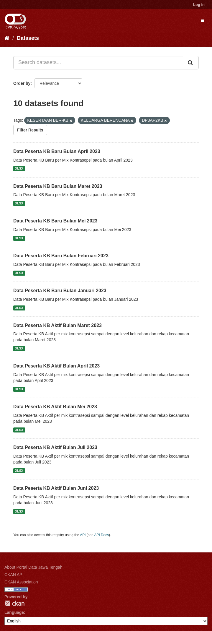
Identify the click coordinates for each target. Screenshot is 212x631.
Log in (199, 4)
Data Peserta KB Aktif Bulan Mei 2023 (55, 406)
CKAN (14, 603)
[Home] (6, 38)
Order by (21, 83)
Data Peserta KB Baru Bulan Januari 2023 (59, 290)
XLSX (19, 168)
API (83, 535)
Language (14, 612)
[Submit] (191, 62)
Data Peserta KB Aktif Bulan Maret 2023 (57, 325)
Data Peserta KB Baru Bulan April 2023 (56, 151)
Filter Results (30, 130)
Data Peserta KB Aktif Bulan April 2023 (56, 365)
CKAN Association (21, 582)
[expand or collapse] (203, 20)
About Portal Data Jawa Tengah (33, 567)
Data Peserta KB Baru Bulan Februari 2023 (61, 255)
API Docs (101, 535)
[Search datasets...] (98, 62)
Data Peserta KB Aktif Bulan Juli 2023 (55, 447)
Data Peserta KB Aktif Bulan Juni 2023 (56, 488)
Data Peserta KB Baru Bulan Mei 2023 (55, 220)
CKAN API (14, 574)
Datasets (28, 38)
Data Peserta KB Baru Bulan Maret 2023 (57, 186)
